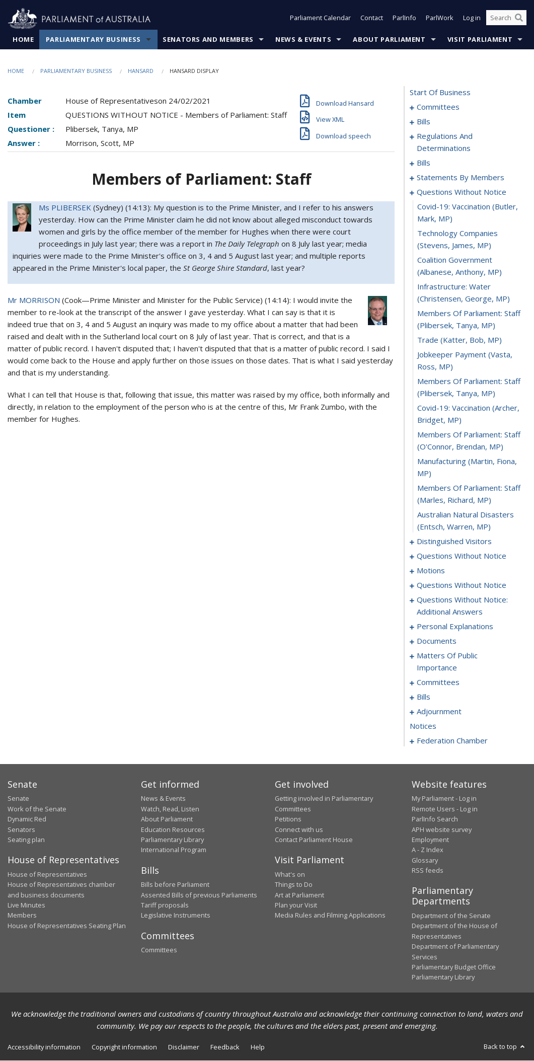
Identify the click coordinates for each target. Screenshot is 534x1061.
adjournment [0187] (439, 712)
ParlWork (439, 19)
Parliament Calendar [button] (320, 19)
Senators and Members (208, 39)
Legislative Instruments (175, 915)
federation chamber (452, 741)
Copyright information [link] (124, 1046)
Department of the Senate (451, 916)
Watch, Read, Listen (170, 808)
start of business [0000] (440, 93)
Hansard (141, 71)
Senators (21, 829)
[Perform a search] (518, 19)
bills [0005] (423, 122)
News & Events (303, 39)
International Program (173, 850)
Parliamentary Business (93, 39)
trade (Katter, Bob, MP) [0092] (459, 340)
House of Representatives (47, 874)
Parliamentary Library (172, 840)
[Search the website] (506, 19)
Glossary (425, 860)
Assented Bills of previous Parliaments (199, 894)
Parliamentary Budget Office (454, 967)
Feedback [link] (225, 1046)
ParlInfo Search (435, 819)
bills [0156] (423, 697)
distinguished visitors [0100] (454, 542)
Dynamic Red (27, 819)
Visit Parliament (479, 39)
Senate (18, 798)
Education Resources (173, 829)
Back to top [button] (505, 1046)
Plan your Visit (296, 905)
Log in (472, 19)
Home (23, 39)
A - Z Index (427, 850)
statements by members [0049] (460, 178)
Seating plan (26, 840)
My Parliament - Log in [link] (444, 798)
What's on (290, 874)
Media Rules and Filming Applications (330, 915)
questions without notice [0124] (461, 585)
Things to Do (294, 884)
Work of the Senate (37, 808)
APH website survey (442, 829)
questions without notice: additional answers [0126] (462, 606)
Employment (430, 840)
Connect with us (299, 829)
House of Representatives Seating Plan (67, 925)
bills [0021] (423, 163)
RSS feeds (427, 870)
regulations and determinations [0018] (445, 142)
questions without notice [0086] (461, 192)
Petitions (288, 819)
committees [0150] (438, 682)
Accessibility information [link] (44, 1046)
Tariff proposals (165, 905)
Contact (371, 19)
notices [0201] (423, 726)
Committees (159, 950)
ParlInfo (404, 19)
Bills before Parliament (175, 884)
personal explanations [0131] (455, 627)
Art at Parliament (299, 894)
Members (22, 915)
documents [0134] (436, 641)
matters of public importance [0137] (447, 662)
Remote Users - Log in (445, 808)
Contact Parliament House (314, 840)
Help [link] (258, 1046)
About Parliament (389, 39)
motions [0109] (431, 571)
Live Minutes (26, 905)
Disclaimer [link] (183, 1046)
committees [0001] (438, 107)
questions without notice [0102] (461, 556)
